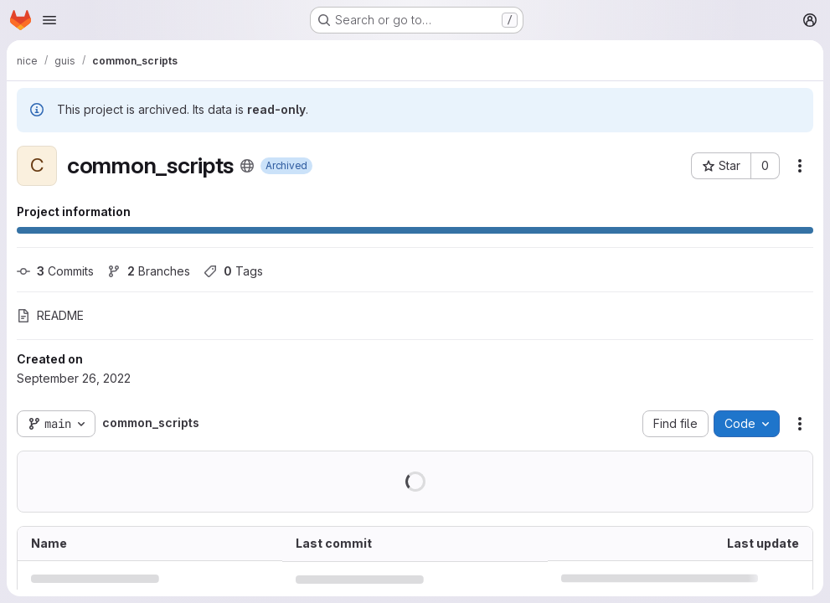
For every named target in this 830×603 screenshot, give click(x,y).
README (50, 315)
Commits (55, 271)
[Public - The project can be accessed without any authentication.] (247, 166)
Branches (148, 271)
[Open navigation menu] (49, 20)
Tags (233, 271)
